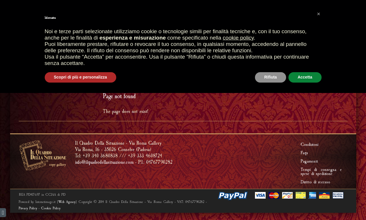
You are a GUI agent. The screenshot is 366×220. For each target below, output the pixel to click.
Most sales (119, 16)
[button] (318, 141)
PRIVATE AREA (322, 16)
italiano (29, 5)
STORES (130, 39)
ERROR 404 (336, 77)
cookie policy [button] (238, 165)
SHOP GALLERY (162, 39)
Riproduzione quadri (279, 39)
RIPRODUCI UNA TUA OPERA (206, 50)
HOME (109, 39)
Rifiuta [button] (270, 204)
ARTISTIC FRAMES (203, 39)
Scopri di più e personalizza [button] (80, 204)
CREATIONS (238, 39)
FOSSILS (164, 50)
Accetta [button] (305, 204)
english (20, 5)
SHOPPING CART (160, 16)
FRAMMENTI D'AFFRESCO (125, 50)
